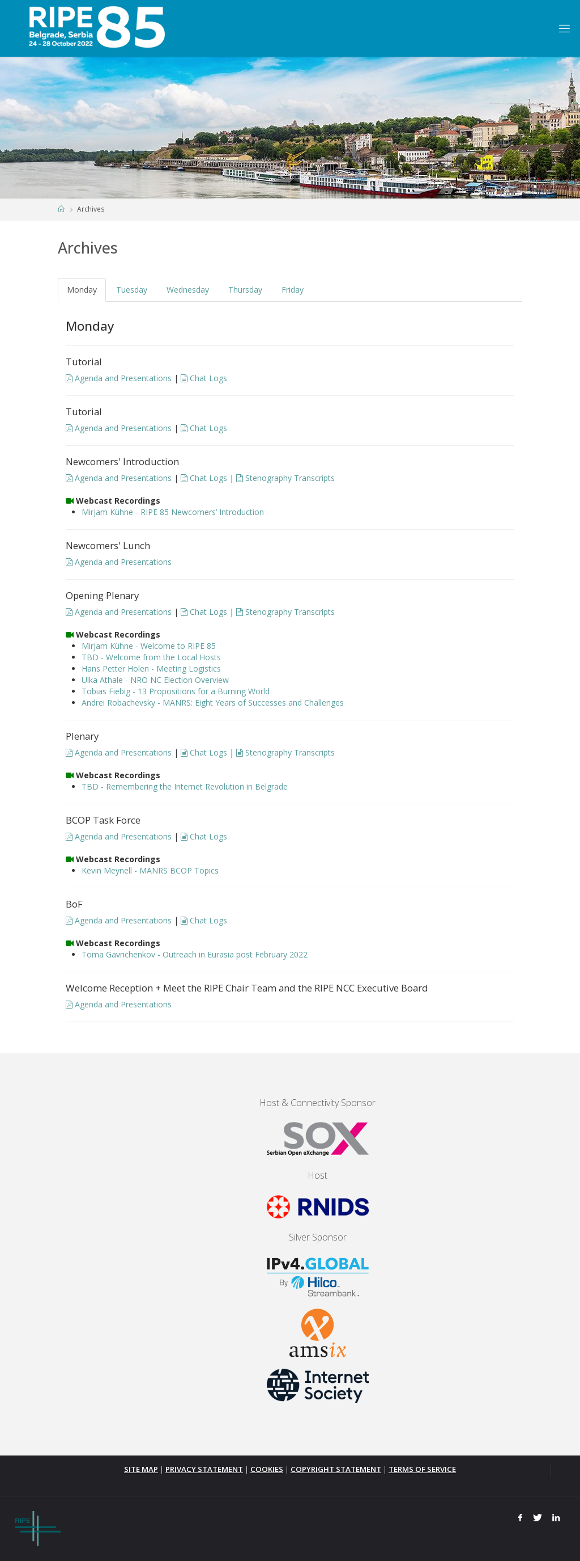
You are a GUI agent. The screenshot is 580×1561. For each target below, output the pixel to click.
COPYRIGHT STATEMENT (336, 1469)
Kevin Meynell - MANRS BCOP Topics (150, 870)
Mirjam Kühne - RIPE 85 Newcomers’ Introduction (173, 512)
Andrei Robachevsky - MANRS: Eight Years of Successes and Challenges (213, 702)
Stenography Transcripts (285, 477)
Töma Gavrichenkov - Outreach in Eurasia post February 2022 (195, 954)
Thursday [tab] (245, 289)
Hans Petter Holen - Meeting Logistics (151, 668)
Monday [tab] (82, 289)
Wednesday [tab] (188, 289)
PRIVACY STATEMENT (204, 1469)
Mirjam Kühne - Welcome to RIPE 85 (149, 645)
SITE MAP (141, 1469)
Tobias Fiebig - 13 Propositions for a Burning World (176, 691)
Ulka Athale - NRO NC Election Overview (155, 679)
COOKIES (266, 1469)
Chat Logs (204, 378)
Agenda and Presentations (119, 378)
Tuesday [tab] (131, 289)
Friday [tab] (293, 289)
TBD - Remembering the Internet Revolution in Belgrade (185, 786)
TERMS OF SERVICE (422, 1469)
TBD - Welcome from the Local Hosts (151, 657)
